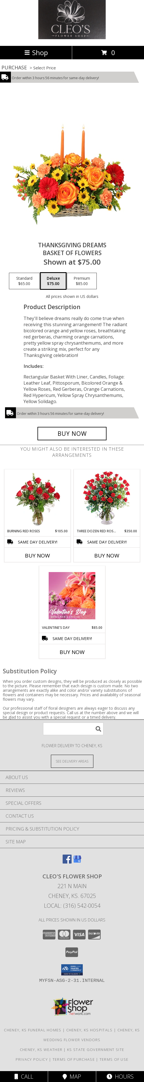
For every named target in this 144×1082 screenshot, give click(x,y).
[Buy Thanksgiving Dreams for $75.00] (72, 433)
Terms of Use (114, 1059)
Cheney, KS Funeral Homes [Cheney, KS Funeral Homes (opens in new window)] (32, 1029)
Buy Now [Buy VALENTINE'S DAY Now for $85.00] (72, 652)
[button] (72, 969)
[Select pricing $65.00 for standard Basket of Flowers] (24, 281)
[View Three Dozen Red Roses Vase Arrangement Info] (106, 499)
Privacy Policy (32, 1059)
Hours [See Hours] (120, 1076)
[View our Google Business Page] (77, 861)
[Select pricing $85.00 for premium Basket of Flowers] (81, 281)
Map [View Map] (72, 1076)
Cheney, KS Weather (41, 1049)
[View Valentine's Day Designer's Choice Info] (72, 595)
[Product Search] (73, 729)
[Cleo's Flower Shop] (72, 37)
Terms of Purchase (74, 1059)
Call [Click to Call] (24, 1076)
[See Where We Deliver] (72, 761)
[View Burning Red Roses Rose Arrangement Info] (37, 499)
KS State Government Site (95, 1049)
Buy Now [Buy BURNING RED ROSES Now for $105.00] (37, 555)
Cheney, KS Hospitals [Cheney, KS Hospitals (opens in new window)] (89, 1029)
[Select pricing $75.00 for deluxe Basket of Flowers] (53, 281)
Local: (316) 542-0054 (72, 905)
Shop (36, 52)
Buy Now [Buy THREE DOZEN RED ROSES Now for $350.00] (106, 555)
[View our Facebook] (67, 861)
